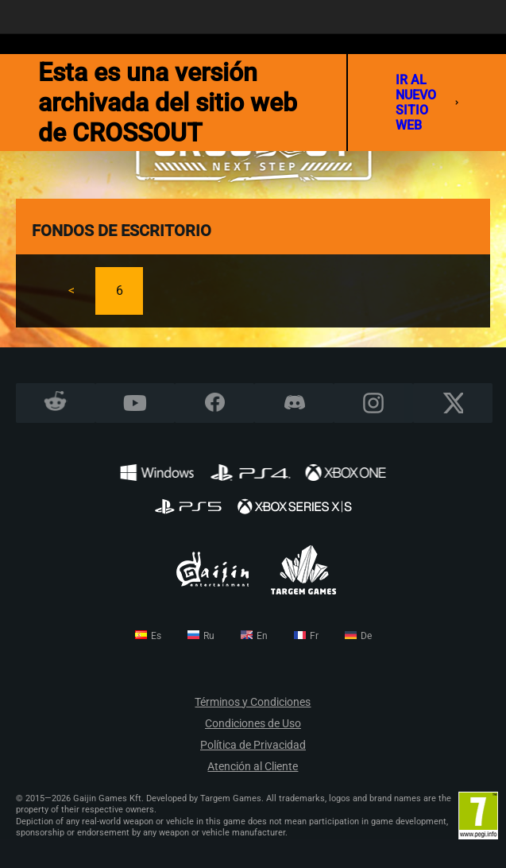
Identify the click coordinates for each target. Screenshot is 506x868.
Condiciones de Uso (253, 723)
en (262, 635)
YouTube (135, 402)
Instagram (373, 402)
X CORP (453, 402)
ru (208, 635)
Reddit (56, 402)
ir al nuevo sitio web (427, 102)
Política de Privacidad (253, 745)
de (366, 635)
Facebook (215, 402)
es (156, 635)
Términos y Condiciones (253, 702)
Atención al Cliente (252, 766)
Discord (294, 402)
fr (314, 635)
